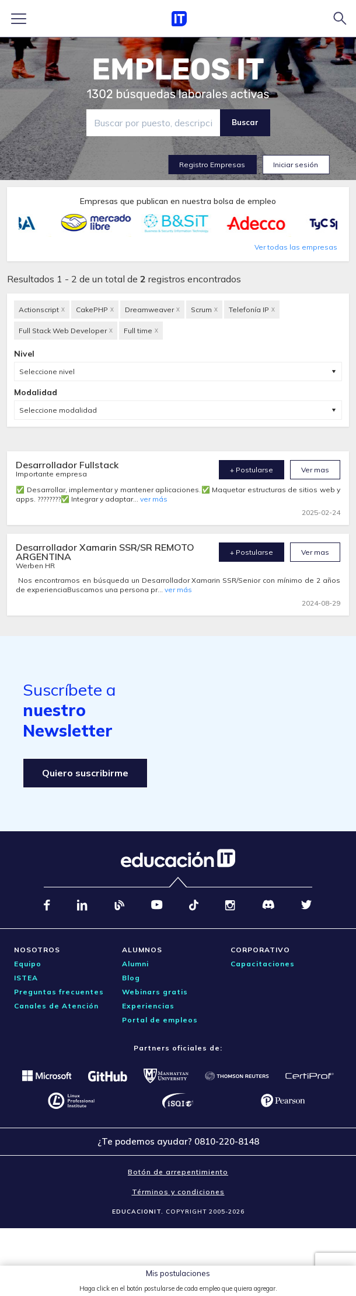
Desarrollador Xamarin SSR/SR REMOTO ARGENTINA (105, 551)
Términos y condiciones (178, 1191)
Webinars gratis (155, 991)
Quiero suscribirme (85, 773)
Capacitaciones (263, 963)
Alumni (135, 963)
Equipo (27, 963)
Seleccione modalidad (58, 410)
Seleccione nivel (47, 371)
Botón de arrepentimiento (178, 1171)
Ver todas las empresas (295, 247)
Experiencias (148, 1005)
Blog (131, 977)
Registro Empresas (212, 164)
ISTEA (26, 977)
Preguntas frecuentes (59, 991)
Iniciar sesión (295, 164)
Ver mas (315, 469)
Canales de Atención (56, 1005)
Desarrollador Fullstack (67, 465)
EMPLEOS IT (178, 69)
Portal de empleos (160, 1019)
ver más (153, 499)
